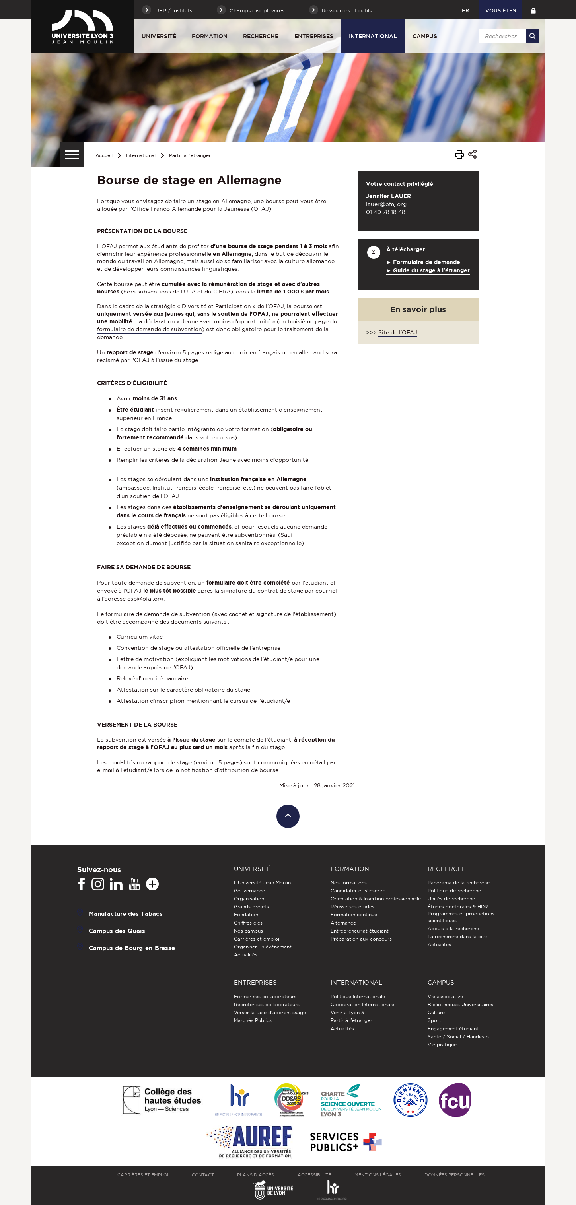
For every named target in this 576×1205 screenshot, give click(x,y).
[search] (508, 36)
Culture (436, 1012)
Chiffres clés (248, 922)
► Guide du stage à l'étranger (428, 270)
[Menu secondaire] (72, 154)
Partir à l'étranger (190, 155)
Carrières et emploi (256, 938)
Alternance (343, 922)
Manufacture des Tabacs (126, 913)
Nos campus (248, 930)
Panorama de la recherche (459, 882)
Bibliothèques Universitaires (460, 1004)
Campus (425, 36)
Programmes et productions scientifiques (461, 917)
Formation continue (354, 914)
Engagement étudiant (453, 1028)
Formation (210, 36)
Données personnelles (454, 1174)
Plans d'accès (255, 1174)
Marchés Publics (253, 1020)
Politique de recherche (454, 890)
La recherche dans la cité (457, 936)
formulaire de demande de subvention (149, 329)
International (373, 36)
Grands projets (251, 906)
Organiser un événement (263, 946)
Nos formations (349, 882)
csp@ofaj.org (145, 598)
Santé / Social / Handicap (458, 1036)
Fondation (246, 914)
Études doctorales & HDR (458, 906)
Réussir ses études (352, 906)
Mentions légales (377, 1174)
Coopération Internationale (362, 1004)
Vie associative (445, 996)
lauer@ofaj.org (386, 204)
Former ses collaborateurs (265, 996)
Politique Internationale (358, 996)
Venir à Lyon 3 (347, 1012)
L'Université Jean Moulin (262, 882)
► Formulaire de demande (423, 262)
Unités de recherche (451, 898)
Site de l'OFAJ (397, 332)
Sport (434, 1020)
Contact (203, 1174)
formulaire (220, 582)
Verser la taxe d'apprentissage (270, 1012)
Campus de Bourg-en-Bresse (132, 947)
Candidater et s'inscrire (358, 890)
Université (159, 36)
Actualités (245, 954)
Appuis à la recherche (453, 928)
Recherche (260, 36)
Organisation (249, 898)
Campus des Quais (117, 930)
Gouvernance (249, 890)
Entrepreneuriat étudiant (360, 930)
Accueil (104, 155)
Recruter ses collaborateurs (267, 1004)
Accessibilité (314, 1174)
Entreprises (313, 36)
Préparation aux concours (361, 938)
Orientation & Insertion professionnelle (376, 898)
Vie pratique (442, 1044)
